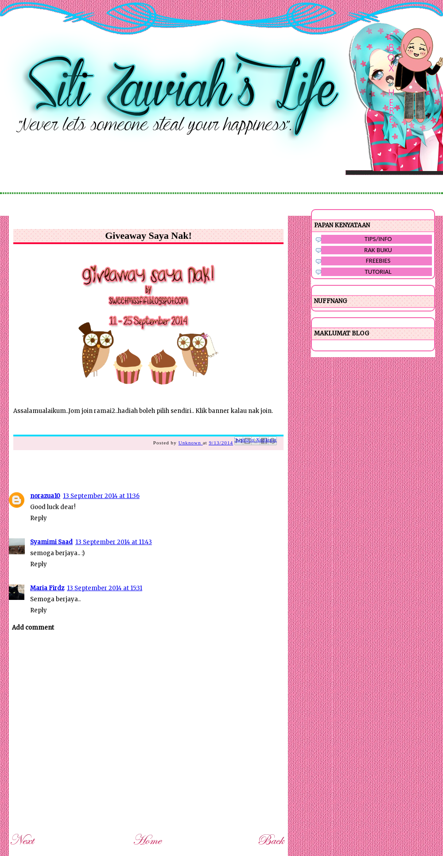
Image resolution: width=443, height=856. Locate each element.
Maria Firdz (47, 588)
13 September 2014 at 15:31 (104, 588)
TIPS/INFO (378, 239)
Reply (38, 518)
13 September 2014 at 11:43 (113, 542)
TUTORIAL (378, 272)
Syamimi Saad (51, 542)
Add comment (33, 627)
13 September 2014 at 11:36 (101, 496)
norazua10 (45, 496)
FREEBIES (378, 261)
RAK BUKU (378, 250)
